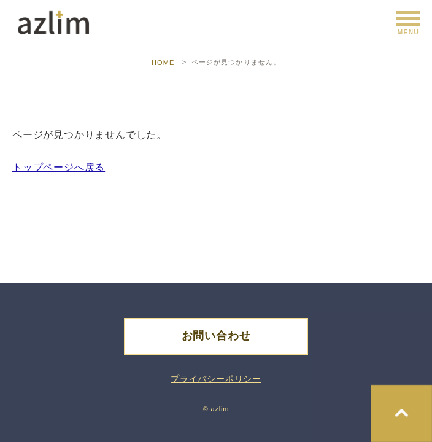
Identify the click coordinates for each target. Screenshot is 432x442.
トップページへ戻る (58, 167)
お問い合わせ (216, 336)
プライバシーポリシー (216, 379)
